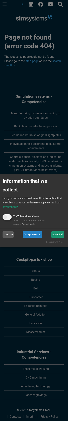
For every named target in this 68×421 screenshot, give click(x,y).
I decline (8, 234)
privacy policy (10, 206)
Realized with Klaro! (55, 242)
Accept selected (32, 234)
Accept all (57, 234)
